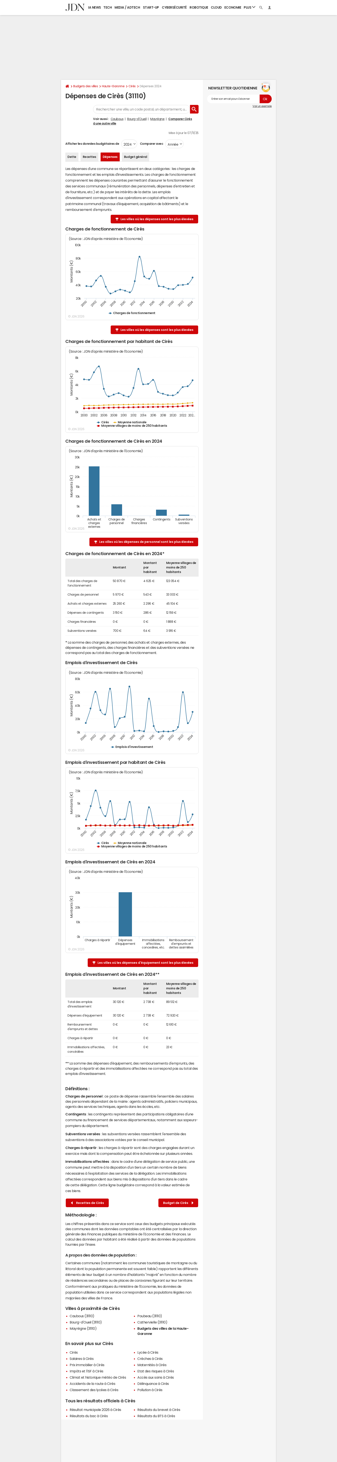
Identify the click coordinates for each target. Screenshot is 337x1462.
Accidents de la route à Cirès (92, 1383)
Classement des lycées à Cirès (94, 1390)
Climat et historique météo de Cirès (98, 1377)
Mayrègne (157, 118)
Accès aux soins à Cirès (155, 1377)
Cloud (216, 7)
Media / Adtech (127, 7)
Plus (249, 7)
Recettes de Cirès (87, 1203)
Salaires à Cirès (81, 1358)
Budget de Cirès (178, 1203)
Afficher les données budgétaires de (92, 143)
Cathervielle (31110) (152, 1322)
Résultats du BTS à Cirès (156, 1416)
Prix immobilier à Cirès (87, 1365)
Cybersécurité (174, 7)
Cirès (132, 86)
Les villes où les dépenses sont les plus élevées (157, 219)
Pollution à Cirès (149, 1390)
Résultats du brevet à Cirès (158, 1409)
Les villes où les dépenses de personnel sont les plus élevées (146, 541)
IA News (94, 7)
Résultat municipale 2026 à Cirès (95, 1409)
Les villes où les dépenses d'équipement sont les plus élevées (145, 962)
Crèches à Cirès (150, 1358)
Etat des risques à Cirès (155, 1371)
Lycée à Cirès (147, 1352)
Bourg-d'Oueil (137, 118)
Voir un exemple (262, 106)
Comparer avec (151, 143)
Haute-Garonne (113, 86)
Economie (232, 7)
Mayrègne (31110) (83, 1328)
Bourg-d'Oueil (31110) (86, 1322)
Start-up (151, 7)
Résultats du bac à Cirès (89, 1416)
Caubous (117, 118)
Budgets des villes (85, 86)
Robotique (199, 7)
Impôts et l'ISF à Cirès (86, 1371)
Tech (107, 7)
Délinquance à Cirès (153, 1383)
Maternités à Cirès (151, 1365)
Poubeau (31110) (149, 1316)
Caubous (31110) (82, 1316)
